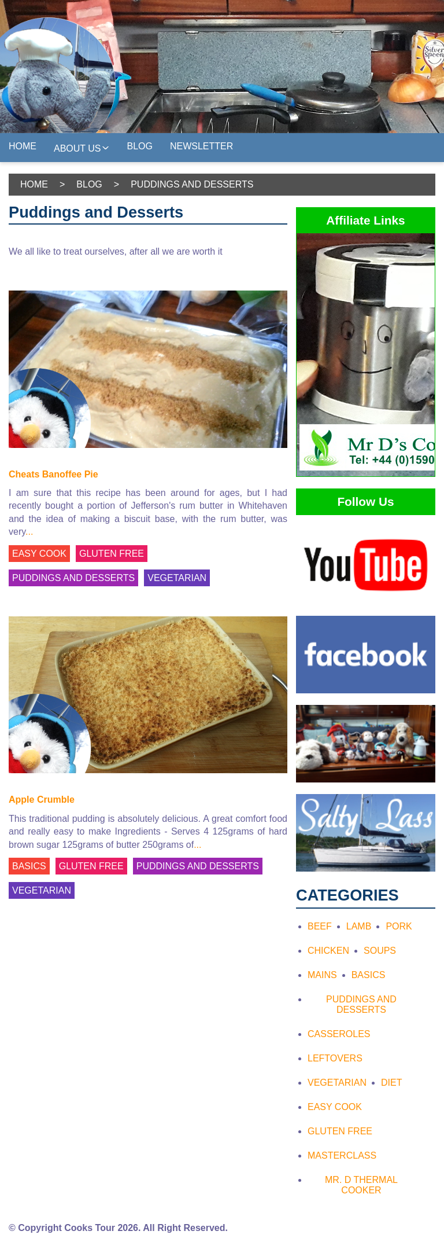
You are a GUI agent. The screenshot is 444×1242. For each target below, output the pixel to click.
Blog (140, 146)
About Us (82, 147)
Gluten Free (340, 1131)
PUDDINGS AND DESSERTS (73, 578)
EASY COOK (39, 553)
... (29, 532)
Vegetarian (337, 1082)
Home (22, 146)
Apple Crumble (42, 799)
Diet (391, 1082)
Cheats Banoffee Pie (53, 474)
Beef (320, 926)
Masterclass (342, 1155)
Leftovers (335, 1058)
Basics (369, 975)
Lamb (359, 926)
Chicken (328, 951)
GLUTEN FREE (111, 553)
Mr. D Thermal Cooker (361, 1185)
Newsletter (201, 146)
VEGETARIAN (176, 578)
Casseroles (339, 1034)
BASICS (29, 866)
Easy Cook (335, 1107)
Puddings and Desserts (361, 1004)
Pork (399, 926)
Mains (322, 975)
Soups (380, 951)
